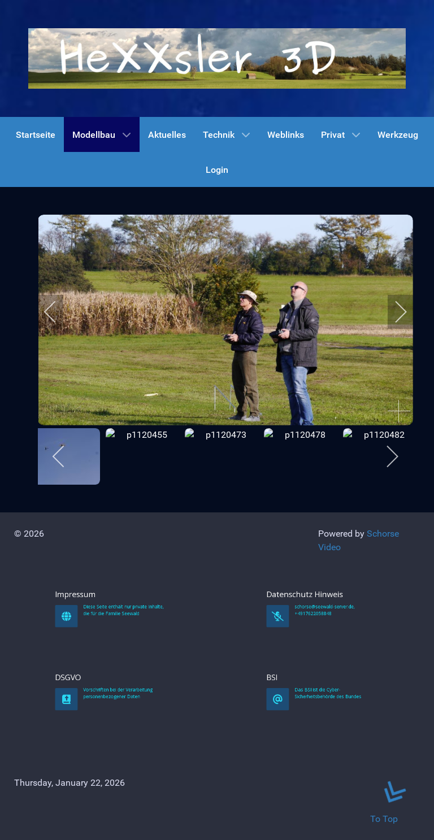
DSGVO (99, 778)
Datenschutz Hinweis (317, 695)
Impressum (101, 695)
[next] (393, 312)
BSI (308, 778)
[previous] (57, 312)
